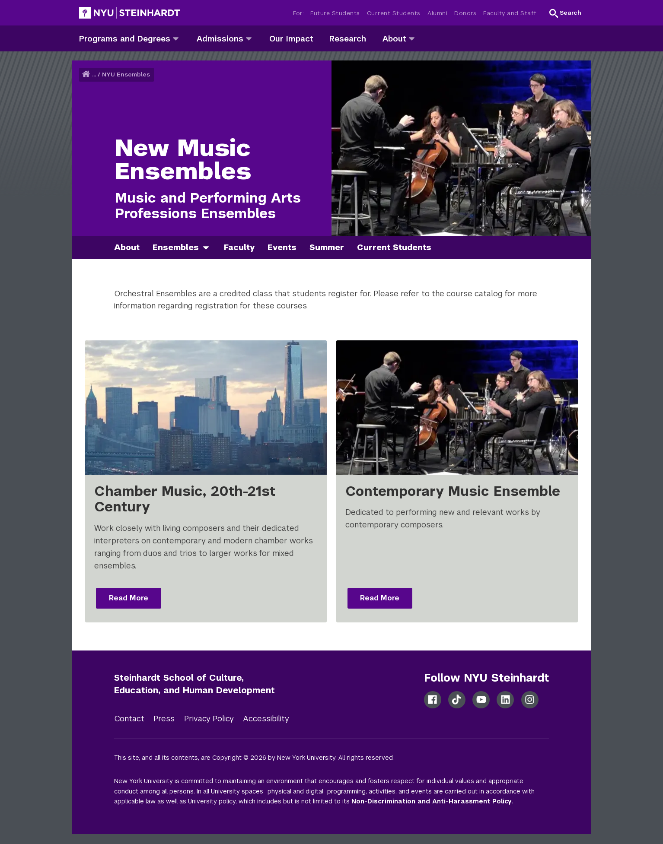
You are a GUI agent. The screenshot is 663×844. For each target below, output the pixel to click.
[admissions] (249, 38)
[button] (565, 13)
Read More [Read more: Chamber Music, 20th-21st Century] (128, 598)
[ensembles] (209, 247)
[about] (412, 38)
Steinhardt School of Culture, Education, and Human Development (194, 684)
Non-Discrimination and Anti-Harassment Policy (431, 801)
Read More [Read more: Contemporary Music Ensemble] (379, 598)
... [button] (94, 74)
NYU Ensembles (126, 74)
